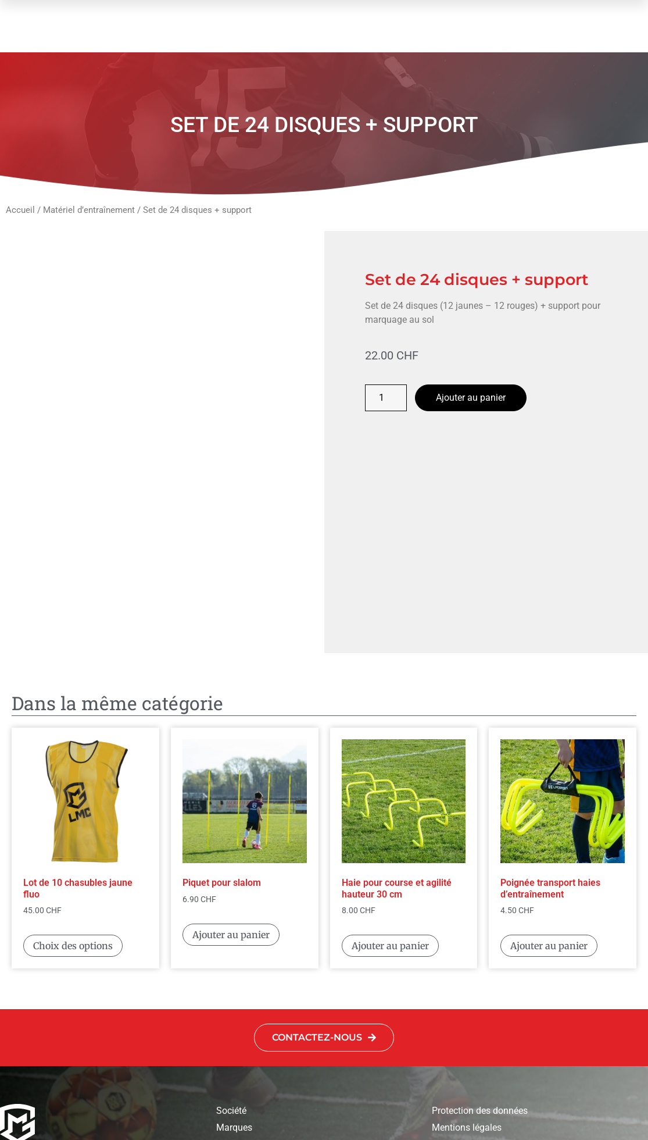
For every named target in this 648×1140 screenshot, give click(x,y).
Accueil (20, 210)
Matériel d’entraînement (89, 210)
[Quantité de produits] (386, 397)
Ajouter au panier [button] (231, 805)
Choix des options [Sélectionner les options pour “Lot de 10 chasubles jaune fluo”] (73, 816)
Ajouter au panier (471, 397)
